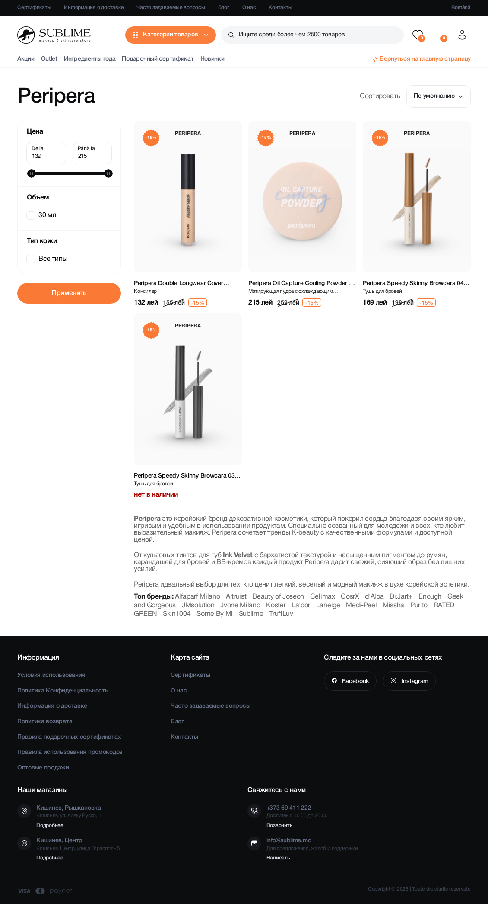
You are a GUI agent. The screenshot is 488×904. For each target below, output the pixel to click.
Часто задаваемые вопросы (170, 7)
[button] (417, 35)
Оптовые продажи (43, 768)
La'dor (301, 606)
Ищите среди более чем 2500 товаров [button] (292, 35)
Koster (275, 606)
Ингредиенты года (90, 59)
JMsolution (198, 606)
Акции (26, 59)
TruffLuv (281, 614)
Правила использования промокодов (70, 752)
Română (461, 7)
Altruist (236, 597)
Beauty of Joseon (278, 597)
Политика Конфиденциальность (62, 691)
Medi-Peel (361, 606)
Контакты (280, 7)
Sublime (251, 614)
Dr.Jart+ (401, 597)
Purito (419, 606)
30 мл (42, 215)
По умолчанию (438, 96)
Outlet (49, 59)
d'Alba (374, 597)
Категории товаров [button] (170, 35)
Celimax (322, 597)
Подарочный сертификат (157, 59)
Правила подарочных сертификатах (69, 737)
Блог (223, 7)
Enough (429, 597)
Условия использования (51, 675)
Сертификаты (34, 7)
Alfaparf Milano (197, 597)
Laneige (328, 606)
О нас (249, 7)
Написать (278, 858)
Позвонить (279, 825)
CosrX (350, 597)
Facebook (355, 681)
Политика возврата (44, 721)
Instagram (414, 681)
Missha (393, 606)
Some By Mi (214, 614)
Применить (69, 293)
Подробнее (49, 825)
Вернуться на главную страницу (425, 59)
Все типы (47, 259)
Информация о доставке (94, 7)
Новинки (212, 59)
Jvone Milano (240, 606)
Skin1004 (176, 614)
